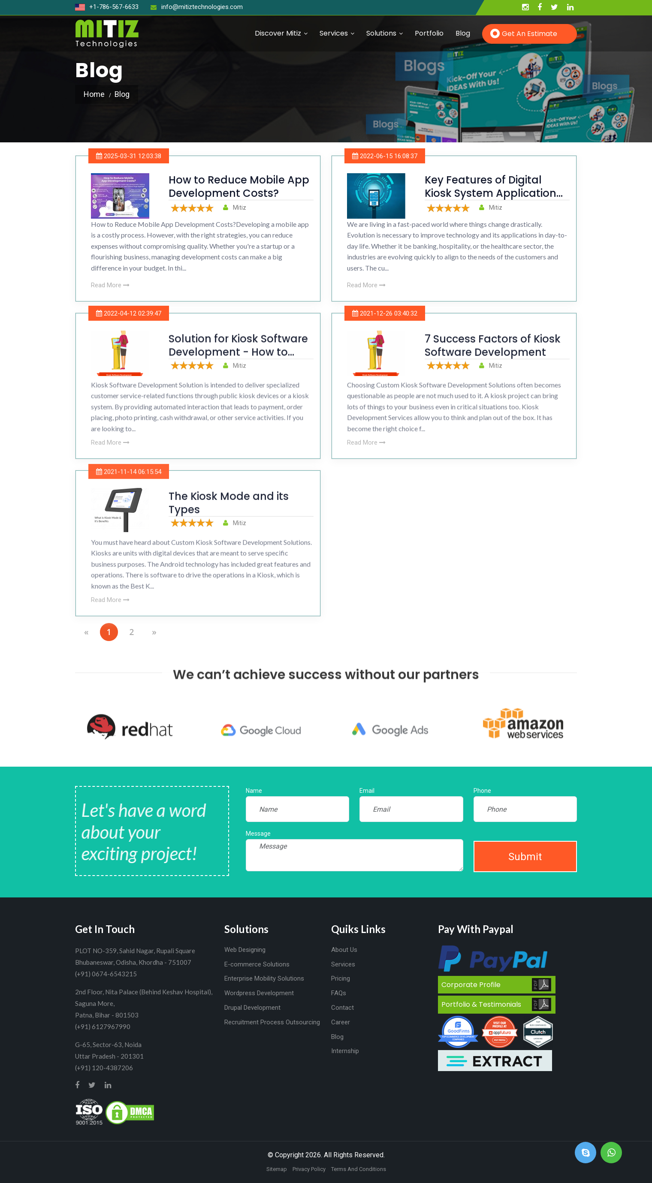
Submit (525, 857)
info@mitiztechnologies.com (197, 7)
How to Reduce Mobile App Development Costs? (239, 186)
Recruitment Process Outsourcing (272, 1022)
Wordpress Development (259, 993)
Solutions (381, 33)
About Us (344, 950)
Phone (482, 790)
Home (94, 94)
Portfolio (429, 33)
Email (366, 790)
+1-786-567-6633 (107, 7)
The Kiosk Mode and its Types (229, 515)
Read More (110, 285)
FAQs (338, 993)
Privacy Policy (309, 1169)
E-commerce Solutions (257, 964)
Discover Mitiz (278, 33)
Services (334, 33)
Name (254, 790)
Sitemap (276, 1169)
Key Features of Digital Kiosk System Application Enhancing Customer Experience (490, 200)
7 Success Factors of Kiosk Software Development (493, 358)
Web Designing (245, 950)
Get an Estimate (529, 34)
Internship (345, 1051)
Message (258, 833)
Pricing (340, 978)
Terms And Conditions (358, 1169)
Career (340, 1022)
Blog (463, 33)
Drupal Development (252, 1007)
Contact (342, 1007)
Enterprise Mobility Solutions (264, 978)
